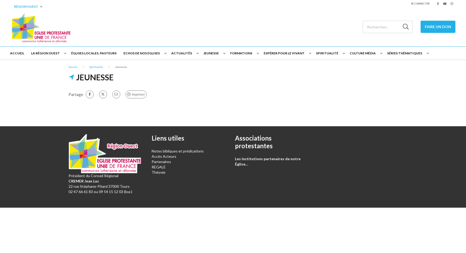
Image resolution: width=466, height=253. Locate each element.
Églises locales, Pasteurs (94, 53)
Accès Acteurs (164, 156)
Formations (241, 53)
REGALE (159, 167)
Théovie (158, 172)
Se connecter (420, 3)
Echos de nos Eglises (141, 53)
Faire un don (438, 26)
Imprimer (138, 94)
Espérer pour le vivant (284, 53)
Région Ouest (26, 6)
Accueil (17, 53)
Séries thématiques (404, 53)
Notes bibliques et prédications (178, 151)
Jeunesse (211, 53)
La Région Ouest (45, 53)
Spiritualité (327, 53)
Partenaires (161, 161)
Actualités (181, 53)
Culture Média (363, 53)
